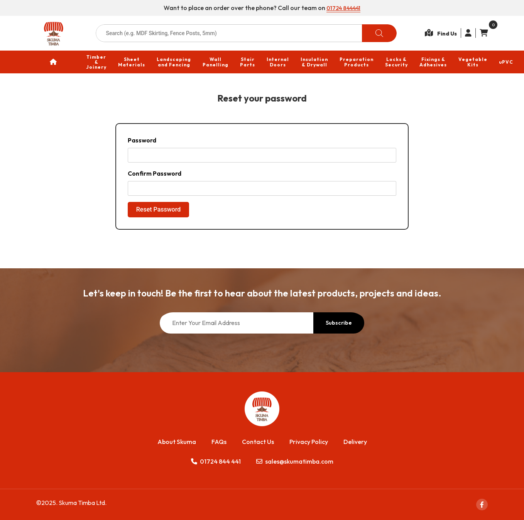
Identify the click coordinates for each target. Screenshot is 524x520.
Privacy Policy (308, 441)
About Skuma (176, 441)
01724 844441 (343, 8)
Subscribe (339, 322)
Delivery (355, 441)
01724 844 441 (216, 461)
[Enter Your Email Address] (236, 323)
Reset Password (158, 209)
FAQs (219, 441)
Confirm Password (154, 173)
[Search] (379, 33)
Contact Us (258, 441)
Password (142, 140)
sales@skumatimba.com (294, 461)
